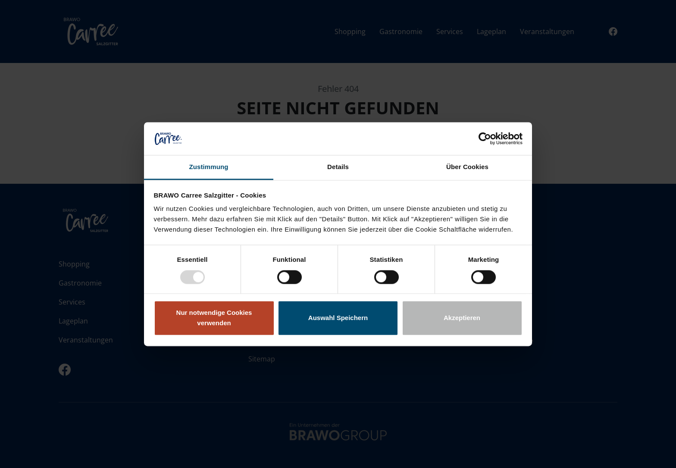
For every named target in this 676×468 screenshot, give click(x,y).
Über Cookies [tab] (467, 167)
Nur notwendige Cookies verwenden (214, 318)
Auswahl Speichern (338, 318)
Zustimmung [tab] (208, 167)
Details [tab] (338, 167)
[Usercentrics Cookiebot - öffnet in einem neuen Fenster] (485, 138)
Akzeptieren (462, 318)
